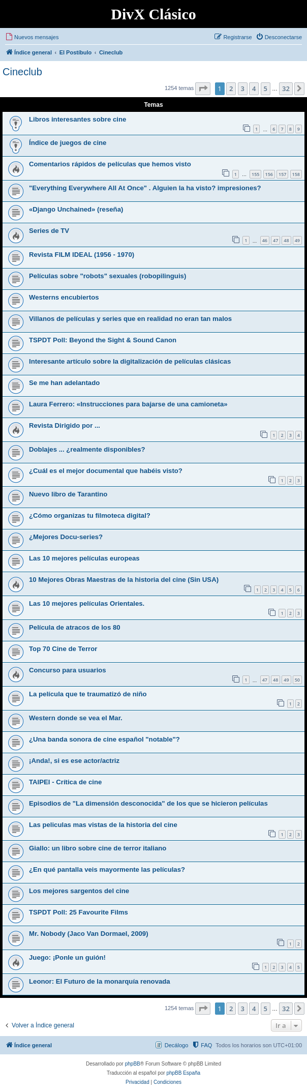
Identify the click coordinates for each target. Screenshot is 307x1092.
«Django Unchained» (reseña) (76, 209)
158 (296, 174)
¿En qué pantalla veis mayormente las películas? (107, 869)
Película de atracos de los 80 (74, 627)
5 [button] (265, 88)
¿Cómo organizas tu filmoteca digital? (89, 515)
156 (269, 174)
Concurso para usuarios (67, 670)
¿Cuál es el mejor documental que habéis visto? (105, 471)
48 (286, 240)
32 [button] (286, 88)
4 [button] (254, 88)
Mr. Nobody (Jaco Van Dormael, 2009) (88, 933)
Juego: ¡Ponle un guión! (67, 957)
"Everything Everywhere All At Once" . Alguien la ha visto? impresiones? (145, 188)
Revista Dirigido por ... (64, 425)
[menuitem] (31, 37)
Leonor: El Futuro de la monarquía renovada (99, 981)
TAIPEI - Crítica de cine (65, 782)
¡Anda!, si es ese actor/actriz (74, 760)
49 (297, 240)
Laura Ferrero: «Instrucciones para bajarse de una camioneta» (128, 404)
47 (275, 240)
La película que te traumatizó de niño (88, 694)
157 (282, 174)
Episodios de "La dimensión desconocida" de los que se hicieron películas (148, 803)
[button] (202, 88)
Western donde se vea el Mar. (75, 718)
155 (255, 174)
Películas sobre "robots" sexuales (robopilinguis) (107, 276)
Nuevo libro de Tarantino (68, 494)
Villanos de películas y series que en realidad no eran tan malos (130, 318)
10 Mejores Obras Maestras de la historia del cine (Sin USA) (124, 579)
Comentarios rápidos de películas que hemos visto (110, 164)
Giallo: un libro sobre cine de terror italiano (97, 848)
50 (297, 679)
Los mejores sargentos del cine (79, 891)
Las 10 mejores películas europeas (84, 558)
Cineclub (22, 71)
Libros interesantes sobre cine (77, 119)
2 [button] (231, 88)
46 (264, 240)
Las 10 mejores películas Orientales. (86, 603)
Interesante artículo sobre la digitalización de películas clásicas (130, 361)
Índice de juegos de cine (67, 142)
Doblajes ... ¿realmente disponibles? (87, 449)
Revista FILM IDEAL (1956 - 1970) (81, 254)
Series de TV (49, 230)
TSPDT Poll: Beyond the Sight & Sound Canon (102, 340)
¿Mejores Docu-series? (66, 537)
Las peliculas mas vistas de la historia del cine (103, 825)
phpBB (132, 1064)
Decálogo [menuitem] (176, 1045)
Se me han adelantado (64, 383)
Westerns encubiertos (64, 297)
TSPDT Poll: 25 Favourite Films (78, 912)
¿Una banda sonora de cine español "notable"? (104, 739)
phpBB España (183, 1073)
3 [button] (242, 88)
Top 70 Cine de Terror (63, 649)
